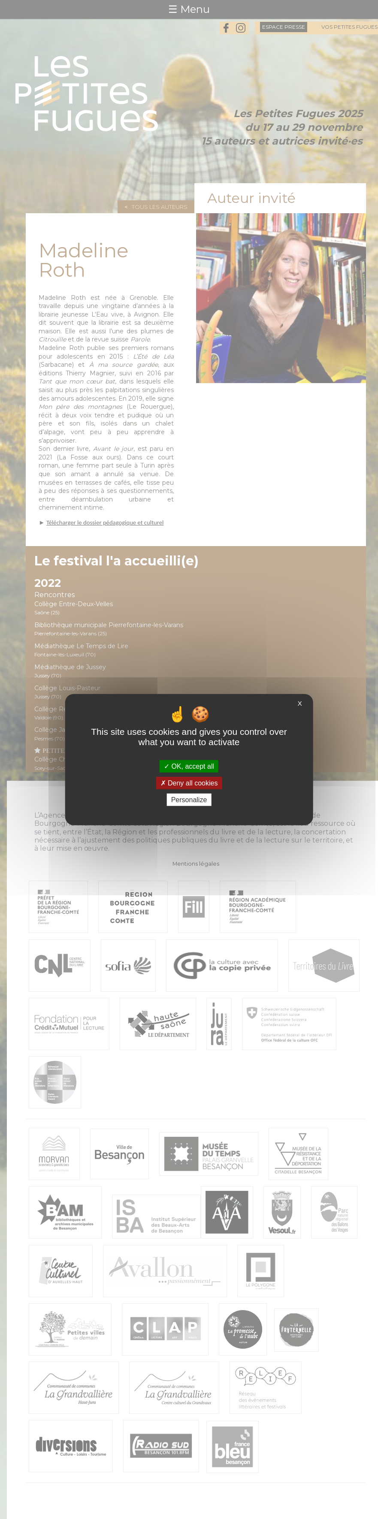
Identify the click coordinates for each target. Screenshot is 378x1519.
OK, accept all (189, 766)
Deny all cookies (189, 782)
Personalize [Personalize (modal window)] (189, 799)
